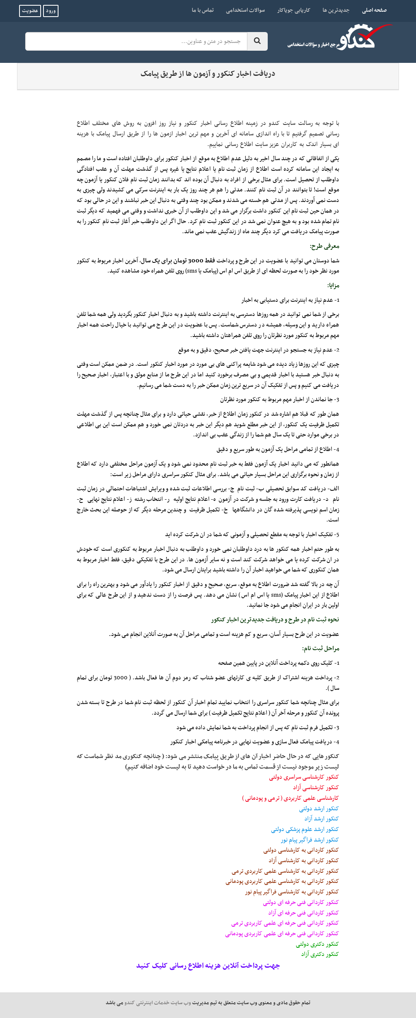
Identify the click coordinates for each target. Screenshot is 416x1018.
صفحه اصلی (371, 10)
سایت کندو (282, 123)
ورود (51, 10)
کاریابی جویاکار (293, 10)
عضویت (30, 10)
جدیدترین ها (336, 10)
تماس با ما (203, 10)
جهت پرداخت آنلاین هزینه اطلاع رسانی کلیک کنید (208, 966)
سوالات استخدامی (245, 10)
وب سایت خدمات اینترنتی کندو (157, 1003)
